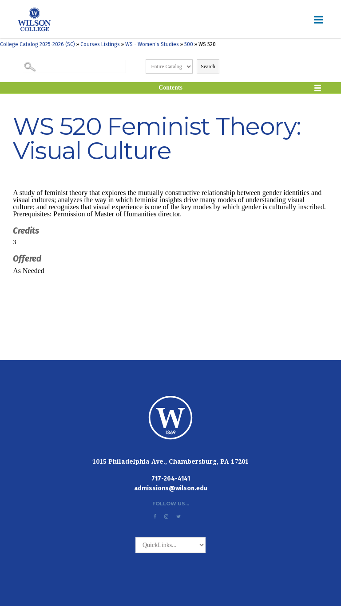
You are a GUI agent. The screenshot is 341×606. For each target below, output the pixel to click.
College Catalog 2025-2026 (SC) (37, 44)
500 (188, 44)
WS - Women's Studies (152, 44)
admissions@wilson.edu (170, 488)
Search (208, 66)
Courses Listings (100, 44)
